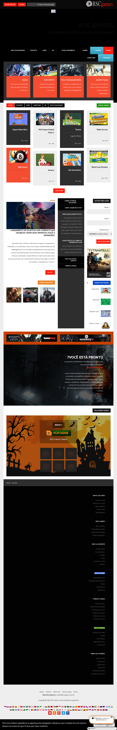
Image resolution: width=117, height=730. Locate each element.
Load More (59, 192)
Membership (104, 231)
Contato (102, 556)
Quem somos (100, 550)
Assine (98, 52)
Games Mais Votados (97, 534)
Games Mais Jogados (98, 531)
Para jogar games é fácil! (71, 216)
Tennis (78, 131)
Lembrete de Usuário (97, 675)
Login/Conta (101, 666)
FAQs (103, 560)
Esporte (32, 52)
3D (52, 52)
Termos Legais (67, 693)
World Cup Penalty (99, 168)
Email (107, 220)
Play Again (61, 434)
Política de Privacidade (97, 608)
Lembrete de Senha (98, 672)
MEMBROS (107, 59)
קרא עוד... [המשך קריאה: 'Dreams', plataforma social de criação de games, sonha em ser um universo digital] (50, 274)
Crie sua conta (100, 502)
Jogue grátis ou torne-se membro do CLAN (71, 243)
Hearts (51, 171)
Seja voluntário (100, 508)
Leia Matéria (99, 395)
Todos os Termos (99, 621)
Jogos (10, 107)
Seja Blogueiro (100, 514)
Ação (43, 52)
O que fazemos (99, 553)
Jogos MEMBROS (67, 52)
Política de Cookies (98, 614)
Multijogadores (16, 52)
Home (108, 52)
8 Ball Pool (22, 168)
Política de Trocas (99, 617)
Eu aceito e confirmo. (104, 724)
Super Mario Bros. (19, 131)
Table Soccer (102, 131)
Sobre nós (56, 693)
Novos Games (100, 528)
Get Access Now (103, 243)
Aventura (91, 59)
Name (106, 209)
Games (41, 693)
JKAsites (76, 702)
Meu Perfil (101, 669)
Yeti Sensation (74, 171)
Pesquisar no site (99, 563)
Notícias (102, 566)
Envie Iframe (100, 511)
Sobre (84, 52)
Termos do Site (99, 605)
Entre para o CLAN (99, 505)
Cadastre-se (101, 663)
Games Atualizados (98, 537)
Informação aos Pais (98, 611)
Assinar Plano (100, 660)
